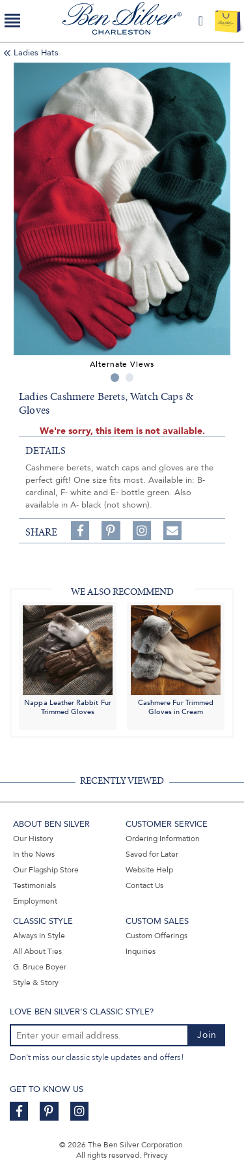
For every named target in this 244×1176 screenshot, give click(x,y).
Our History (33, 838)
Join (207, 1035)
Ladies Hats (36, 53)
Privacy (155, 1155)
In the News (34, 854)
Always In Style (39, 935)
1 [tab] (115, 377)
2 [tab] (130, 377)
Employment (35, 901)
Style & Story (36, 982)
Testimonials (34, 885)
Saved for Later (152, 854)
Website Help (149, 870)
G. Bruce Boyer (39, 967)
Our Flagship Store (46, 870)
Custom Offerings (156, 935)
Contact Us (144, 885)
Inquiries (141, 951)
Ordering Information (163, 838)
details (45, 451)
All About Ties (37, 951)
